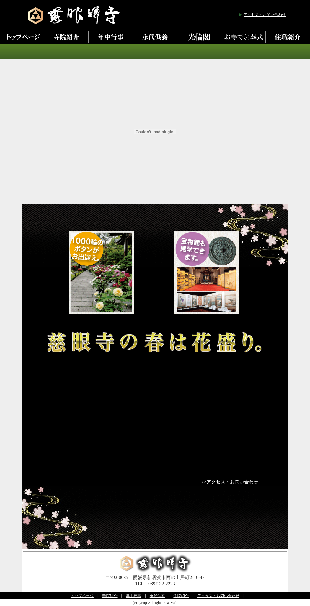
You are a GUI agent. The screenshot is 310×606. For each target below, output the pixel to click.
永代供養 (157, 596)
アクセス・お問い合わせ (265, 14)
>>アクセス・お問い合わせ (229, 481)
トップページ (82, 596)
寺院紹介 (110, 596)
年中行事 (133, 596)
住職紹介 (181, 596)
